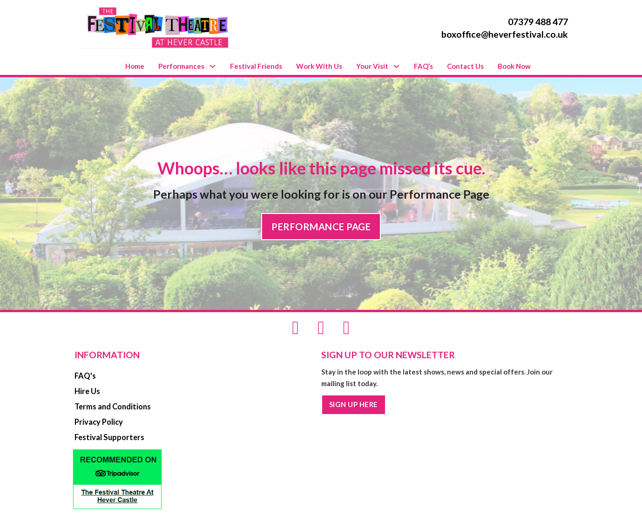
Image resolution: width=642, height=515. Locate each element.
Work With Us (319, 66)
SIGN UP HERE (353, 404)
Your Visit (372, 66)
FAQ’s (423, 66)
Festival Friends (256, 66)
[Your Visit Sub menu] (396, 66)
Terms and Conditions (112, 406)
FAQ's (85, 376)
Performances (181, 66)
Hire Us (87, 391)
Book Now (514, 66)
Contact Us (465, 66)
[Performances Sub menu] (212, 66)
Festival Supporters (109, 437)
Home (134, 66)
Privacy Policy (98, 422)
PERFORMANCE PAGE (321, 226)
